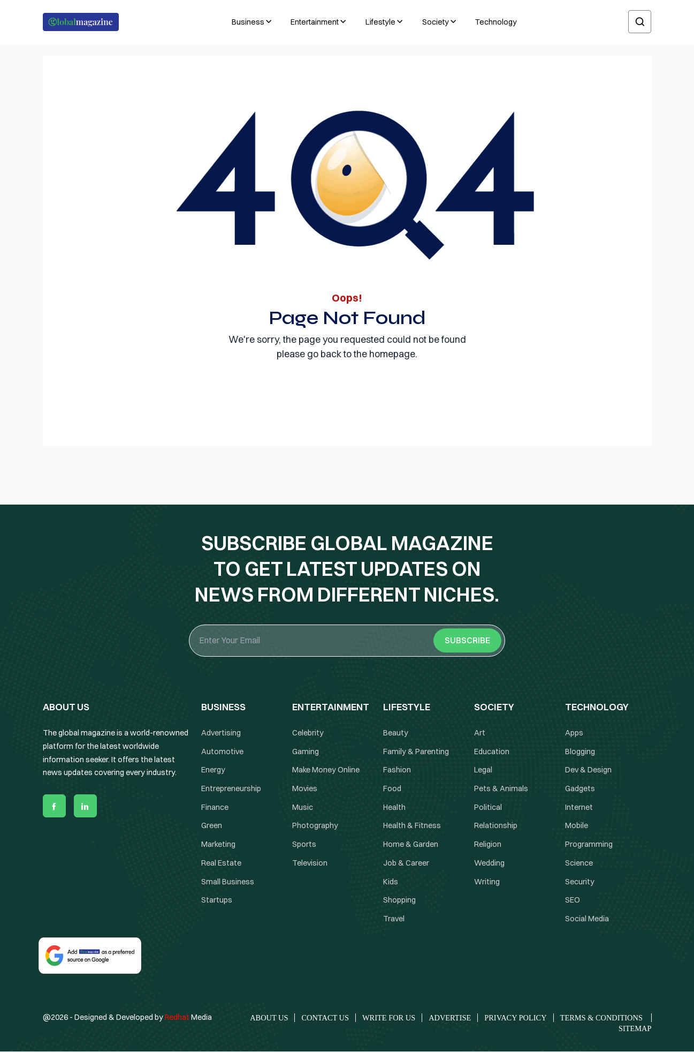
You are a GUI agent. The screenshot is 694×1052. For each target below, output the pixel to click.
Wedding (489, 863)
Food (392, 789)
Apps (574, 733)
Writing (487, 881)
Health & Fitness (412, 826)
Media (188, 1017)
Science (579, 863)
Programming (589, 845)
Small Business (227, 881)
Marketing (218, 845)
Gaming (305, 751)
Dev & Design (588, 770)
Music (302, 807)
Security (579, 881)
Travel (394, 918)
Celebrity (308, 733)
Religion (487, 845)
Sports (304, 845)
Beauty (395, 733)
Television (309, 863)
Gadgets (580, 789)
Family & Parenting (416, 751)
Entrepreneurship (231, 789)
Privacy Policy (515, 1017)
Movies (304, 789)
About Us (269, 1017)
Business (248, 22)
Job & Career (406, 863)
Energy (213, 770)
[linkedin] (85, 806)
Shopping (399, 900)
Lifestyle (380, 22)
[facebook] (54, 806)
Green (211, 826)
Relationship (495, 826)
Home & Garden (410, 845)
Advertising (221, 733)
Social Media (587, 918)
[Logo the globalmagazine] (81, 22)
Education (491, 751)
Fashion (397, 770)
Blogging (580, 751)
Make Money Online (326, 770)
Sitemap (635, 1028)
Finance (214, 807)
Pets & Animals (501, 789)
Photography (315, 826)
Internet (579, 807)
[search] (639, 22)
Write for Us (388, 1017)
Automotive (222, 751)
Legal (483, 770)
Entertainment (315, 22)
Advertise (450, 1017)
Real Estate (221, 863)
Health (394, 807)
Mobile (576, 826)
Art (479, 733)
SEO (572, 900)
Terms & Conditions (602, 1017)
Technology (496, 22)
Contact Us (325, 1017)
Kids (390, 881)
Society (435, 22)
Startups (216, 900)
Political (488, 807)
